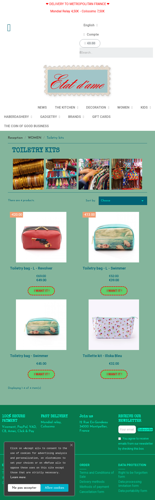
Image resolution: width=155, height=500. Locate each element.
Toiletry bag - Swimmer (29, 356)
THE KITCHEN (66, 107)
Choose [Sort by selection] (123, 200)
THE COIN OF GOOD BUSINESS (26, 126)
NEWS (42, 107)
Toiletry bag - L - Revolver (31, 268)
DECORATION (97, 107)
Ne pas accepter (24, 487)
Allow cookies (54, 487)
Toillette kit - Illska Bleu (102, 356)
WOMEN (125, 107)
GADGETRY (50, 117)
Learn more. (18, 477)
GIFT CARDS (101, 117)
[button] (41, 290)
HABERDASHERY (18, 117)
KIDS (146, 107)
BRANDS (76, 117)
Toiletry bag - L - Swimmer (104, 268)
